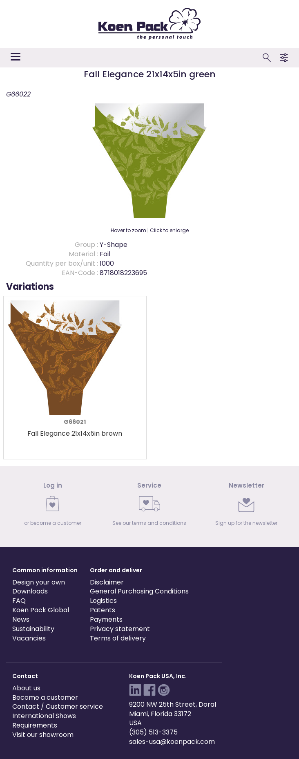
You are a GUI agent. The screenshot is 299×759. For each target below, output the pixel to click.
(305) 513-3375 (153, 732)
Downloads (30, 591)
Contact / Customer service (57, 706)
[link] (52, 506)
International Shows (44, 716)
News (20, 619)
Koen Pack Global (40, 610)
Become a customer (45, 697)
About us (26, 688)
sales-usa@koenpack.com (172, 741)
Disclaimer (107, 582)
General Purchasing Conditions (139, 591)
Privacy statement (120, 629)
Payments (106, 619)
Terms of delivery (118, 638)
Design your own (38, 582)
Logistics (103, 600)
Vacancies (29, 638)
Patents (102, 610)
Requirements (34, 725)
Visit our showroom (43, 734)
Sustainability (33, 629)
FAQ (19, 600)
